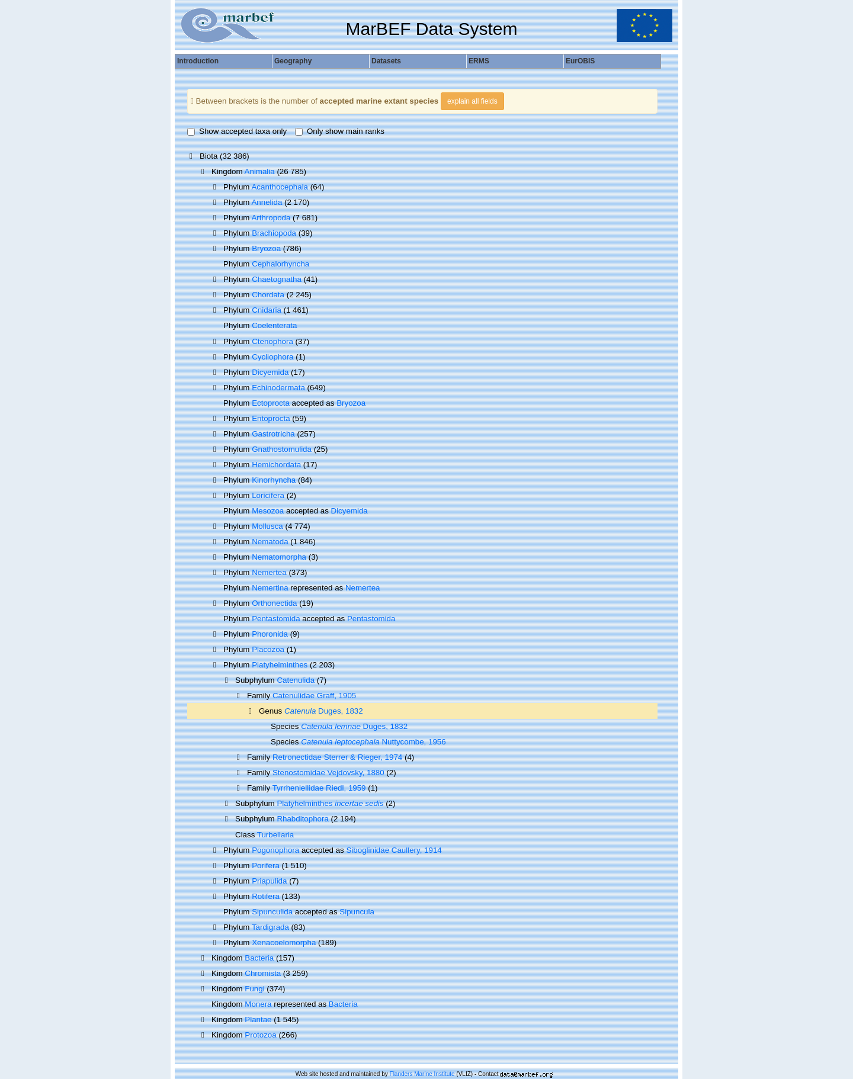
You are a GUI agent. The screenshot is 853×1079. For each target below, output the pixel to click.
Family (259, 695)
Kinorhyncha (274, 480)
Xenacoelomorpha (284, 942)
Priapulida (269, 880)
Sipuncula (356, 911)
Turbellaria (275, 834)
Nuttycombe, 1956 (373, 741)
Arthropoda (270, 217)
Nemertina (270, 587)
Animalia (260, 171)
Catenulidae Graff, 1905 (314, 695)
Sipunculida (272, 911)
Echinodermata (278, 387)
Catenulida (296, 680)
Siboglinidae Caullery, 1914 (393, 850)
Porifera (266, 865)
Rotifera (266, 896)
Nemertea (269, 572)
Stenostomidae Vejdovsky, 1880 (328, 772)
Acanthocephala (279, 186)
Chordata (268, 294)
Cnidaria (266, 310)
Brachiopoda (274, 233)
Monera (258, 1004)
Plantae (258, 1019)
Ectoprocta (271, 403)
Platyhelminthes (279, 664)
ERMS (479, 61)
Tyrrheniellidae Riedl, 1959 (319, 787)
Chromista (263, 973)
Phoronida (270, 634)
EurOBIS (580, 61)
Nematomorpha (279, 557)
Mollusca (267, 526)
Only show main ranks (339, 131)
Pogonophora (275, 850)
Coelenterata (274, 325)
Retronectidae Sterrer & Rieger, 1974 (337, 757)
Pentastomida (276, 618)
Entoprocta (271, 418)
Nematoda (270, 541)
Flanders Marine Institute (422, 1074)
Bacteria (259, 957)
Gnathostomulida (282, 449)
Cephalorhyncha (280, 263)
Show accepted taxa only (237, 131)
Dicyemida (270, 372)
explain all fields (472, 101)
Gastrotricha (273, 433)
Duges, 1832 (323, 711)
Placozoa (268, 649)
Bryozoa (266, 248)
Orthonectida (274, 603)
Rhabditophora (302, 818)
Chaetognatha (277, 279)
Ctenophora (272, 341)
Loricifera (268, 495)
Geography (293, 61)
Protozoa (260, 1034)
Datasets (386, 61)
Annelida (266, 202)
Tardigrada (270, 927)
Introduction (198, 61)
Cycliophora (272, 356)
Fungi (254, 988)
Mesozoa (268, 510)
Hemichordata (276, 464)
